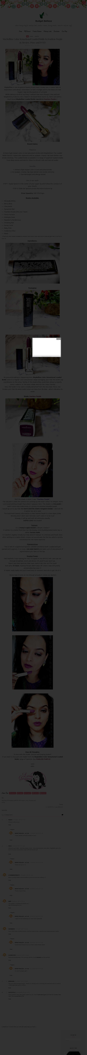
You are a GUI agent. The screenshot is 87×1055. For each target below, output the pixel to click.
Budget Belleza (48, 356)
